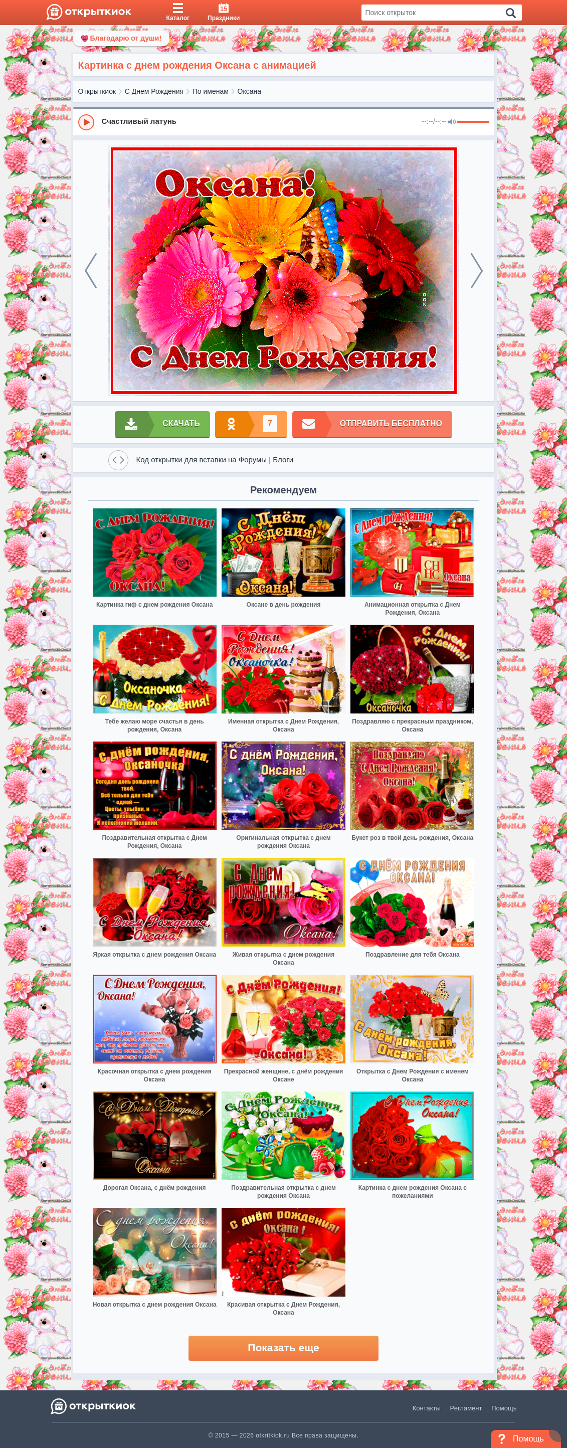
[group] (283, 121)
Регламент (466, 1408)
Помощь (503, 1408)
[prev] (91, 270)
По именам (211, 91)
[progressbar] (473, 122)
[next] (477, 270)
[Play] (86, 122)
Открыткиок (97, 91)
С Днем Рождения (154, 91)
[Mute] (452, 122)
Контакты (427, 1408)
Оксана (249, 91)
